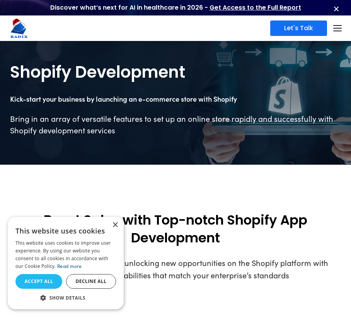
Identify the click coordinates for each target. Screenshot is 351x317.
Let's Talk (298, 28)
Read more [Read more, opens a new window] (69, 266)
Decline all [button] (91, 281)
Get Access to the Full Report (255, 7)
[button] (65, 298)
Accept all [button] (39, 281)
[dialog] (66, 263)
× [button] (115, 225)
